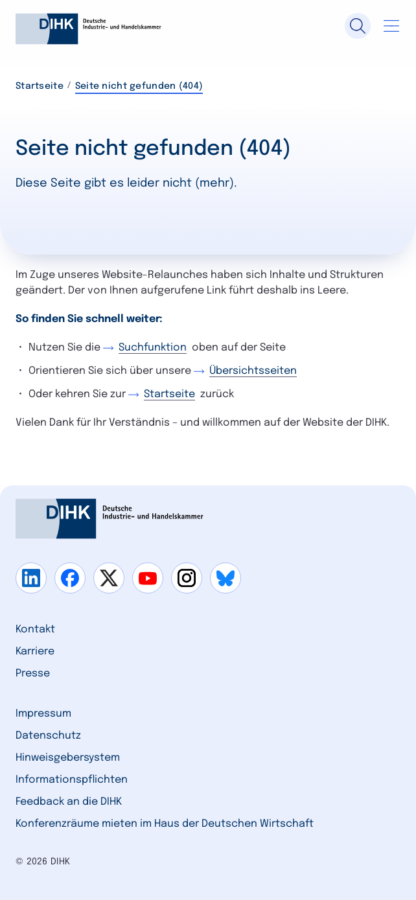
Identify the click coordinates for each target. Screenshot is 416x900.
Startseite (40, 86)
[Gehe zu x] (108, 578)
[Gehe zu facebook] (70, 578)
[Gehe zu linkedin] (31, 578)
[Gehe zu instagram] (186, 578)
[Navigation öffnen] (391, 26)
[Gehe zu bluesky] (225, 578)
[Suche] (358, 26)
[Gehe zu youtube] (147, 578)
